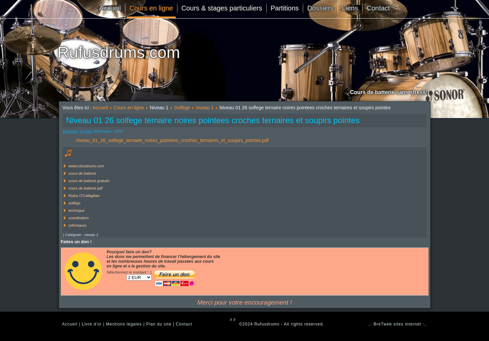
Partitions (285, 8)
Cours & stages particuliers (221, 8)
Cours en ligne (151, 8)
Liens (350, 8)
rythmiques (78, 225)
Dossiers (320, 8)
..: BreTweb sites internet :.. (397, 324)
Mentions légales (124, 324)
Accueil (110, 8)
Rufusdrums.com (118, 52)
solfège (74, 203)
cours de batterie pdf (85, 188)
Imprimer (70, 131)
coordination (79, 218)
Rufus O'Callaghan (84, 196)
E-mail (86, 131)
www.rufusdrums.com (86, 166)
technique (77, 210)
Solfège (182, 107)
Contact (378, 8)
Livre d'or (92, 324)
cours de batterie (82, 173)
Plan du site (159, 324)
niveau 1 (205, 107)
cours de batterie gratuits (89, 181)
